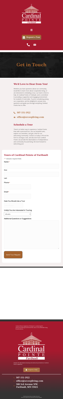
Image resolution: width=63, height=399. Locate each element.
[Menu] (31, 30)
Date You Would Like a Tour (14, 201)
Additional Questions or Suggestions (17, 219)
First (5, 170)
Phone (7, 183)
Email (6, 192)
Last (5, 178)
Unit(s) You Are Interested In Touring (18, 210)
